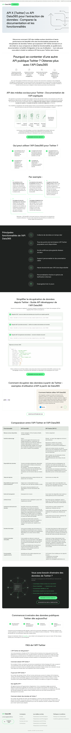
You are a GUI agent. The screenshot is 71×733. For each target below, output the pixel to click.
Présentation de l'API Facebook (40, 716)
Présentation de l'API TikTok (39, 721)
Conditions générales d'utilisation (61, 719)
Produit (21, 716)
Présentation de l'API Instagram (40, 719)
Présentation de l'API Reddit (39, 723)
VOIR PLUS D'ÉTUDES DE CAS (35, 414)
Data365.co (26, 636)
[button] (65, 407)
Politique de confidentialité (59, 716)
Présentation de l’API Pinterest (40, 725)
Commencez (15, 4)
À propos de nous (24, 721)
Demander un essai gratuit (35, 137)
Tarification (22, 719)
